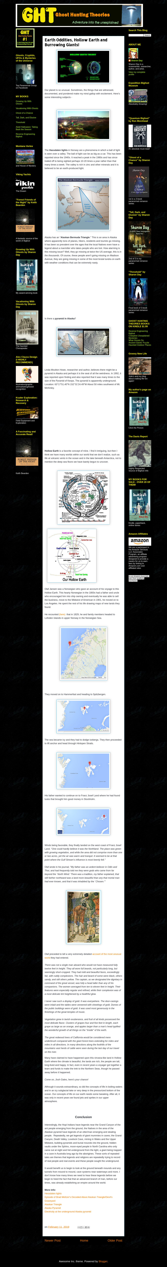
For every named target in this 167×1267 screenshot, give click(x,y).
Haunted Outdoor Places (140, 345)
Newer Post (53, 1240)
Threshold (20, 122)
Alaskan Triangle (53, 1204)
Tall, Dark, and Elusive (26, 118)
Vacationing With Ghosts (27, 108)
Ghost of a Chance (24, 113)
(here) (62, 614)
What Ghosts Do (136, 340)
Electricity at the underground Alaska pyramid (68, 1211)
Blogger (103, 1261)
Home (84, 1240)
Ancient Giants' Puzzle (139, 343)
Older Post (115, 1240)
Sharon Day (137, 60)
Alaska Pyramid (53, 1208)
